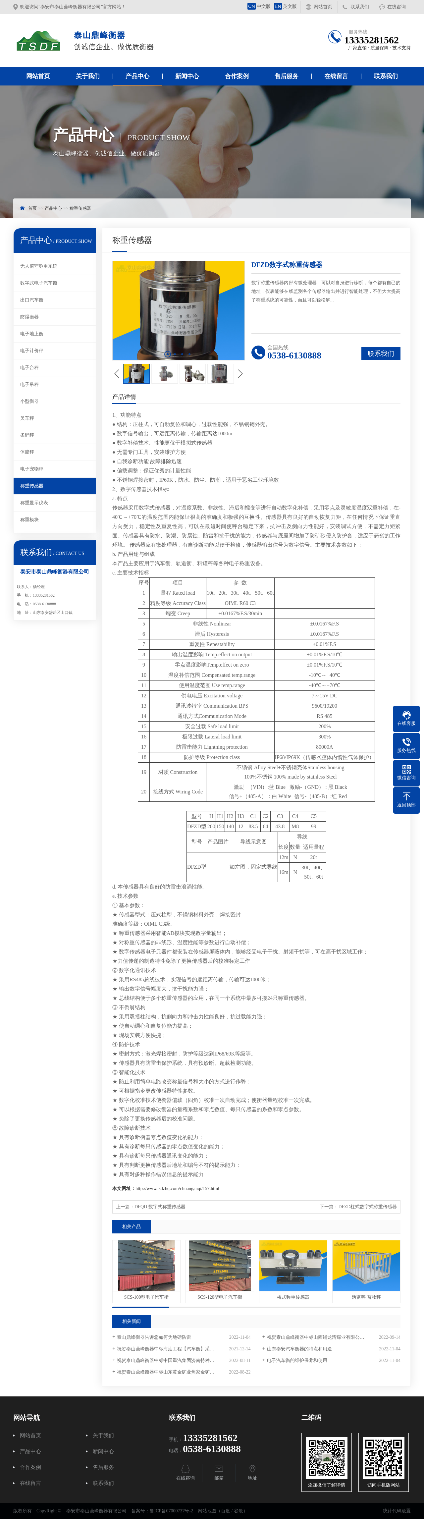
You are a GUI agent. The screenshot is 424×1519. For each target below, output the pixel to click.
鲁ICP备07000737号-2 (171, 1510)
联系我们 (359, 6)
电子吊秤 (29, 384)
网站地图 (207, 1510)
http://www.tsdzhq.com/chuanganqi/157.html (177, 1188)
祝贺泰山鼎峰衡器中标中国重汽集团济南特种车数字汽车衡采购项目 (183, 1360)
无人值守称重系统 (38, 266)
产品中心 (137, 76)
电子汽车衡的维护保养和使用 (297, 1360)
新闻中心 (187, 76)
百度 (225, 1510)
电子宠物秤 (31, 468)
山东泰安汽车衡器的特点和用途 (299, 1348)
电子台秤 (29, 367)
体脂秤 (27, 452)
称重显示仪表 (34, 502)
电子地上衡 (31, 333)
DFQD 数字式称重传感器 (160, 1206)
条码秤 (27, 435)
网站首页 (323, 6)
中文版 (259, 6)
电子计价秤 (31, 350)
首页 (32, 208)
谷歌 (238, 1510)
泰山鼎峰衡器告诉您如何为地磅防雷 (154, 1337)
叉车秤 (27, 418)
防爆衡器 (29, 316)
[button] (168, 354)
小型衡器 (29, 401)
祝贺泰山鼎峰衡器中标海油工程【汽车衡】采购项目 (170, 1348)
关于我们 (88, 76)
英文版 (285, 6)
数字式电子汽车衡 (38, 283)
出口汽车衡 (31, 300)
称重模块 (29, 519)
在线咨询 (396, 6)
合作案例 (237, 76)
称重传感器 (80, 208)
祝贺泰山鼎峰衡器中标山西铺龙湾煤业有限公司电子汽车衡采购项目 (333, 1337)
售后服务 (286, 76)
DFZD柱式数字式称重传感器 (367, 1206)
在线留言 (336, 76)
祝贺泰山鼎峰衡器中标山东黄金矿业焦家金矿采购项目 (172, 1372)
